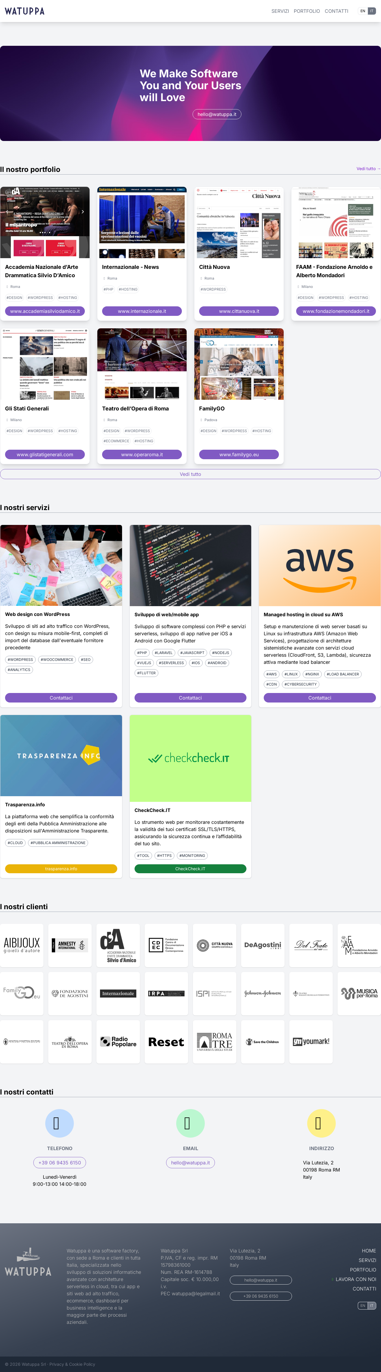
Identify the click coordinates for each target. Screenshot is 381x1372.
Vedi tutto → (369, 168)
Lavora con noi (354, 1279)
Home (369, 1251)
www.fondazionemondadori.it (336, 311)
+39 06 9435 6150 (59, 1163)
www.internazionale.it (142, 311)
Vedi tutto (190, 474)
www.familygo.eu (239, 454)
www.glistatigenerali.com (45, 454)
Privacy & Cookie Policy (72, 1364)
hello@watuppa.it (217, 114)
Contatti (336, 11)
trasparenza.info (61, 868)
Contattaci (61, 698)
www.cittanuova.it (239, 311)
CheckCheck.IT (190, 868)
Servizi (280, 11)
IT (372, 11)
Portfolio (307, 11)
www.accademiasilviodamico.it (45, 311)
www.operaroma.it (142, 454)
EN (362, 11)
